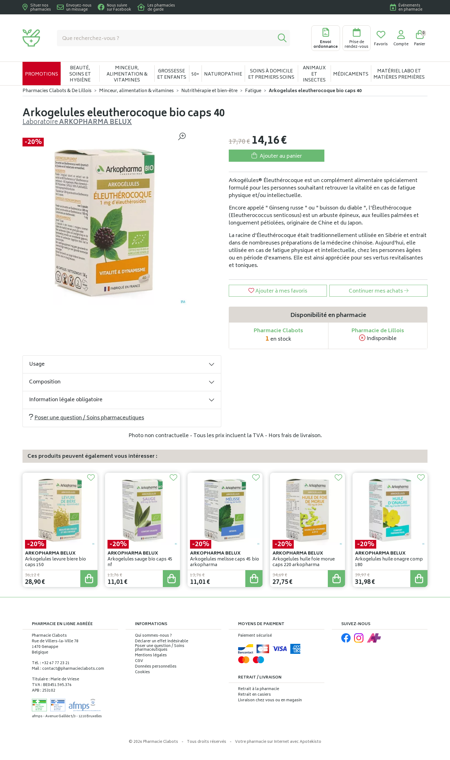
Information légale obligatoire (65, 400)
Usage (37, 364)
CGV (139, 661)
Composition (45, 382)
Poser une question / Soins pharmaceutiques (86, 418)
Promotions (41, 74)
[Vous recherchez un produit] (166, 38)
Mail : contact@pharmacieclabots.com (68, 669)
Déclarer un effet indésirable (161, 641)
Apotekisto (278, 742)
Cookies (142, 672)
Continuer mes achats (378, 291)
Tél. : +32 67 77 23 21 (51, 663)
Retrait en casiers (254, 695)
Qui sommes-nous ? (153, 636)
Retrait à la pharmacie (258, 689)
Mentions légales (151, 656)
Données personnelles (156, 667)
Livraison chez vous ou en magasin (270, 700)
